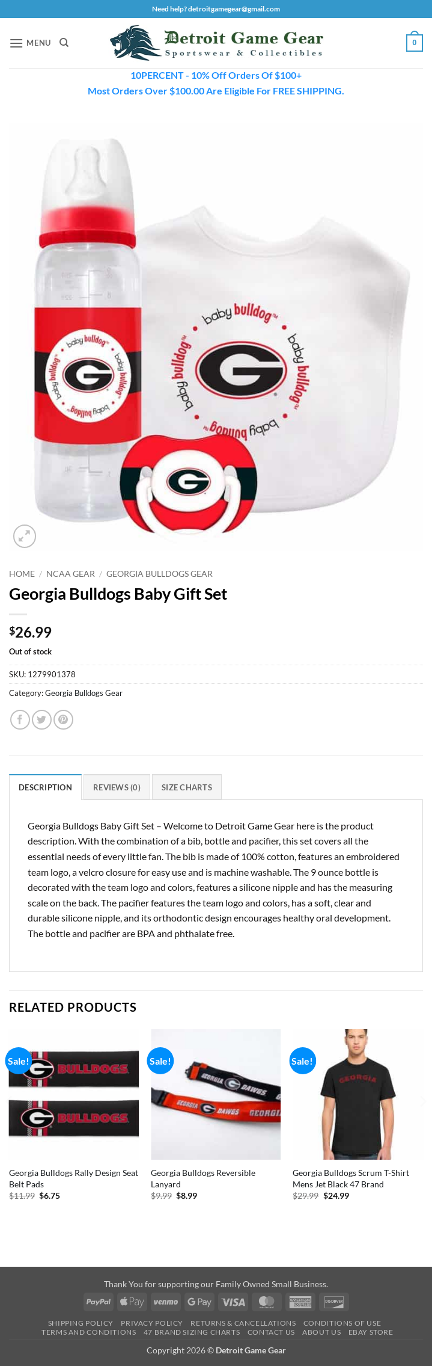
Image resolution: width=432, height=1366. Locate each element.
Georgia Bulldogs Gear (159, 574)
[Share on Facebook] (20, 720)
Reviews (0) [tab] (117, 787)
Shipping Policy (81, 1323)
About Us (321, 1332)
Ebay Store (371, 1332)
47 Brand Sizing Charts (192, 1332)
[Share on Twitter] (42, 720)
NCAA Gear (70, 574)
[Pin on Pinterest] (63, 720)
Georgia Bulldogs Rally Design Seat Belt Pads (73, 1178)
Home (22, 574)
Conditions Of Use (342, 1323)
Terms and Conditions (88, 1332)
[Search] (63, 42)
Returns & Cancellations (243, 1323)
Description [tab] (45, 787)
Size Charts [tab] (187, 787)
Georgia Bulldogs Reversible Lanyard (203, 1178)
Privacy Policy (152, 1323)
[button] (30, 43)
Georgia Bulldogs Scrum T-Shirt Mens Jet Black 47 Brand (351, 1178)
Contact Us (271, 1332)
